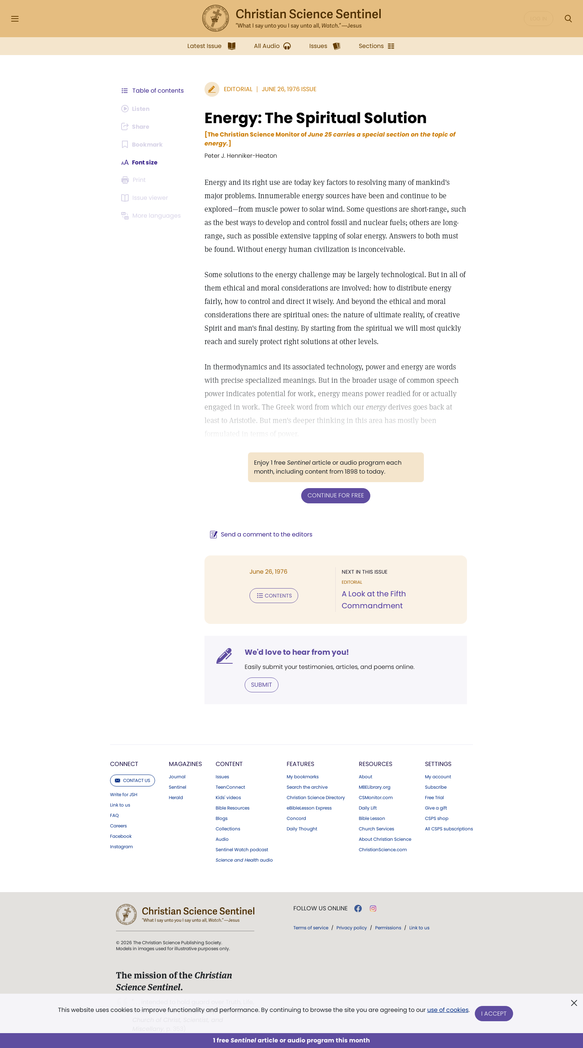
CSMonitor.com (376, 797)
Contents (272, 595)
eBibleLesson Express (309, 807)
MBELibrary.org (374, 787)
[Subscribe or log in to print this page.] (134, 180)
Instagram (121, 846)
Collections (228, 828)
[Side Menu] (15, 19)
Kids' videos (228, 797)
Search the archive (307, 787)
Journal (177, 776)
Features (300, 763)
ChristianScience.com (383, 849)
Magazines (185, 763)
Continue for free (335, 495)
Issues (222, 776)
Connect (124, 763)
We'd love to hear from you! (295, 651)
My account (438, 776)
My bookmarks (303, 776)
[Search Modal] (568, 19)
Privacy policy (351, 927)
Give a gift (436, 807)
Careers (118, 825)
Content (229, 763)
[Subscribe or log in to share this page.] (136, 126)
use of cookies (447, 1010)
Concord (296, 818)
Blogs (222, 818)
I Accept (494, 1013)
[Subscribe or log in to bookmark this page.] (142, 144)
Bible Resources (232, 807)
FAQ (114, 815)
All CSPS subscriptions (449, 828)
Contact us (132, 780)
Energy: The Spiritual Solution (314, 118)
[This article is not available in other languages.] (152, 216)
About (365, 776)
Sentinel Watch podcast (242, 849)
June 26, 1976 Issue (287, 89)
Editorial (236, 89)
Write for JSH (123, 794)
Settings (438, 763)
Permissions (388, 927)
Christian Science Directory (316, 797)
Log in (538, 18)
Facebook (121, 836)
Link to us (120, 804)
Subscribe (436, 787)
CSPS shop (436, 818)
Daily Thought (302, 828)
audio (244, 860)
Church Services (376, 828)
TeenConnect (230, 787)
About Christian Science (385, 839)
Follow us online (320, 908)
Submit (260, 684)
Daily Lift (368, 807)
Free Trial (434, 797)
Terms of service (310, 927)
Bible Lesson (372, 818)
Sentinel (177, 787)
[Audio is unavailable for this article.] (136, 109)
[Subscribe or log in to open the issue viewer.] (145, 198)
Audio (222, 839)
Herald (176, 797)
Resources (375, 763)
